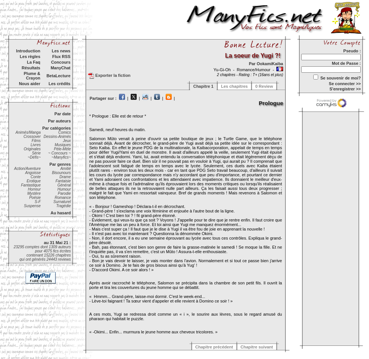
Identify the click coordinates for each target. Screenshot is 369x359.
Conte (35, 177)
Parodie (64, 193)
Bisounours (61, 173)
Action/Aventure (27, 169)
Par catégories (56, 128)
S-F (38, 202)
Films (36, 141)
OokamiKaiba (270, 63)
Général (64, 185)
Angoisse (33, 173)
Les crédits (59, 83)
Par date (63, 114)
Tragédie (63, 206)
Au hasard (60, 213)
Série (36, 153)
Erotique (34, 181)
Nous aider (29, 83)
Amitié (65, 169)
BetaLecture (58, 75)
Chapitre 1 (203, 86)
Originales (32, 149)
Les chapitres (234, 86)
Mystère (34, 193)
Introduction (28, 51)
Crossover (32, 136)
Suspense (32, 206)
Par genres (60, 164)
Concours (60, 62)
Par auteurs (59, 121)
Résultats (30, 68)
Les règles (30, 56)
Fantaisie (63, 181)
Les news (61, 51)
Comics (64, 132)
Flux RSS (61, 56)
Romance (63, 198)
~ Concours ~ (59, 153)
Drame (65, 177)
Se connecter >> (345, 83)
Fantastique (31, 185)
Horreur (34, 189)
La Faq (33, 62)
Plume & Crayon (32, 75)
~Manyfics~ (61, 157)
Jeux (67, 141)
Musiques (63, 145)
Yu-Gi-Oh (222, 69)
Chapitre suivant (257, 347)
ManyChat (60, 68)
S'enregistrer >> (345, 89)
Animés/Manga (28, 132)
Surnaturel (62, 202)
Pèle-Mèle (62, 149)
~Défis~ (34, 157)
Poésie (35, 198)
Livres (35, 145)
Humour (64, 189)
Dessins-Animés (57, 136)
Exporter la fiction (109, 76)
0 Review (264, 86)
